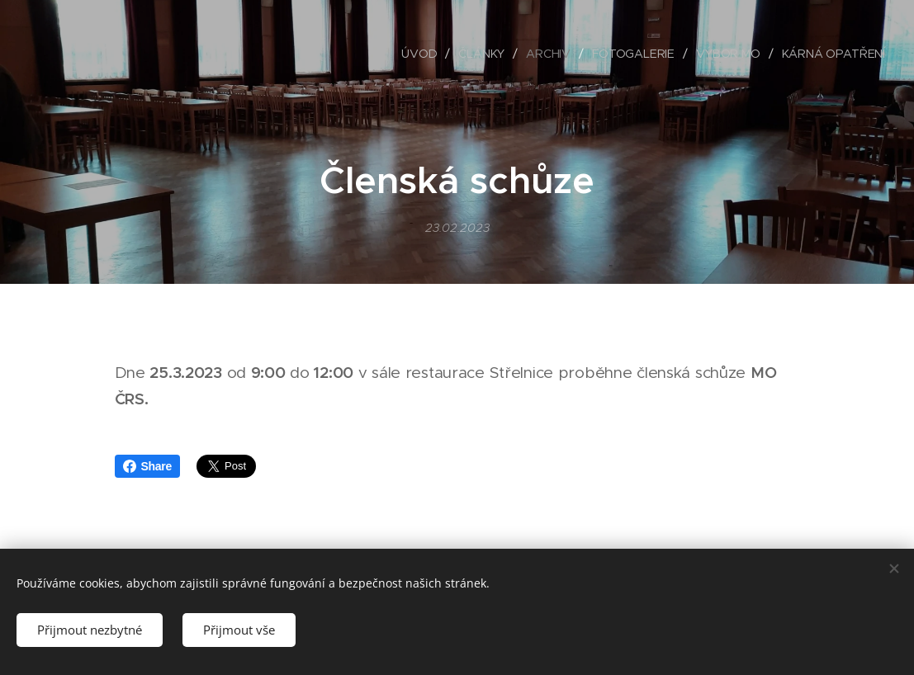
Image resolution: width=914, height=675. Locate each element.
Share (148, 466)
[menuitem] (422, 53)
